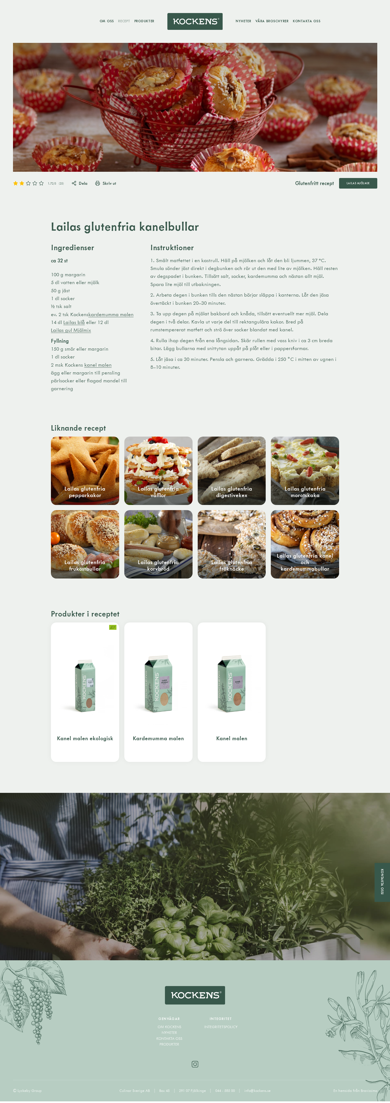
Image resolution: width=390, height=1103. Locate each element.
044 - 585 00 (225, 1092)
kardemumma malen (111, 314)
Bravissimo (369, 1092)
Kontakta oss (307, 21)
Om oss (106, 21)
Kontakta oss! (382, 882)
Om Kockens (169, 1028)
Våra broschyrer (272, 21)
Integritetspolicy (221, 1028)
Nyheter (244, 21)
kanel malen (98, 365)
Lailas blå (74, 322)
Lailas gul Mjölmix (71, 330)
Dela (80, 183)
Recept (123, 21)
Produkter (144, 21)
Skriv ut (106, 183)
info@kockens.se (257, 1092)
